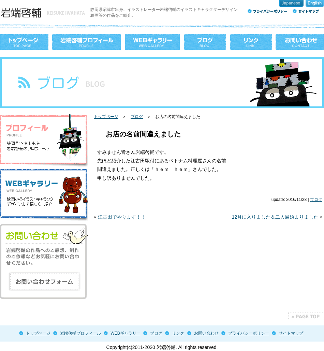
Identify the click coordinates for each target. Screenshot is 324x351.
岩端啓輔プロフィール (80, 333)
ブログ (137, 116)
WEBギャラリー (125, 333)
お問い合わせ (206, 333)
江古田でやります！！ (122, 217)
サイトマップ (291, 333)
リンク (178, 333)
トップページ (106, 116)
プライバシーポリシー (248, 333)
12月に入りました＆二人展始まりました (275, 217)
